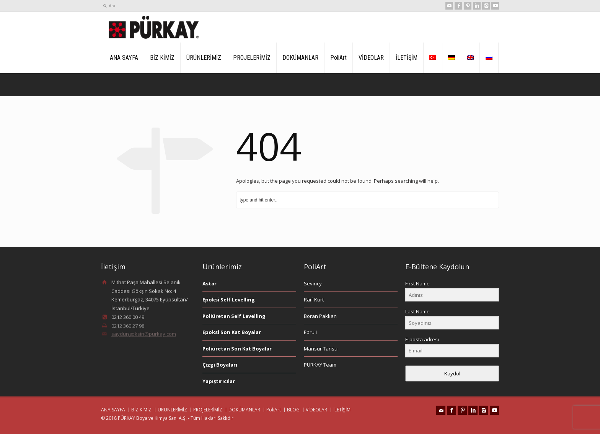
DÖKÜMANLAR (244, 409)
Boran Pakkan (320, 316)
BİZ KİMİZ (162, 57)
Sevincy (313, 283)
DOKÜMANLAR (300, 57)
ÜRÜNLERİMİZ (203, 57)
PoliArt (338, 57)
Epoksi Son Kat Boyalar (231, 332)
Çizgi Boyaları (219, 364)
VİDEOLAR (371, 57)
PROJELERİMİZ (252, 57)
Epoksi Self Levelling (228, 299)
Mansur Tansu (321, 348)
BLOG (293, 409)
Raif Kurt (314, 299)
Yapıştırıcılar (218, 381)
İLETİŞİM (406, 57)
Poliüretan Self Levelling (234, 316)
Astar (209, 283)
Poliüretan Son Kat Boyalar (237, 348)
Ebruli (310, 332)
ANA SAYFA (124, 57)
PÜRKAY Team (320, 364)
